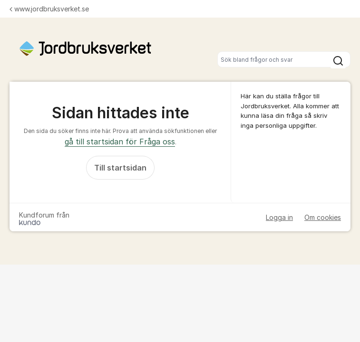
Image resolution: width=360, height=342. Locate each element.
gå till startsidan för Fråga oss (120, 141)
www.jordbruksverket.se (49, 9)
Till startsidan (120, 167)
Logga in (279, 217)
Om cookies (322, 217)
